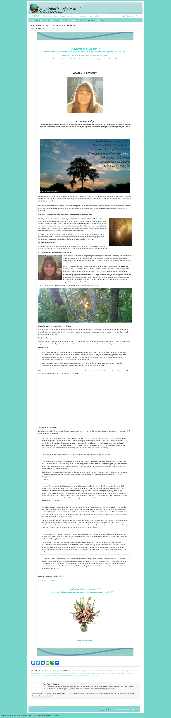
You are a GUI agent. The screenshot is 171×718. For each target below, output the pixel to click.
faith (126, 671)
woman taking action (59, 675)
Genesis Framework (119, 710)
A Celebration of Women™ (85, 8)
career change (88, 671)
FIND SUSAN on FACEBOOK (48, 581)
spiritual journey (73, 673)
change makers (99, 671)
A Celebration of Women (75, 671)
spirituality (91, 673)
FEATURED (50, 21)
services (51, 326)
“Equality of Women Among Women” (59, 16)
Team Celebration (52, 28)
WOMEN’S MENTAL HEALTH (74, 21)
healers (33, 673)
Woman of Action (46, 675)
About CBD (99, 20)
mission (65, 673)
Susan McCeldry (100, 673)
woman (38, 675)
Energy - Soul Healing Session (114, 671)
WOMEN (59, 21)
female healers (133, 671)
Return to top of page (38, 707)
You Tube (94, 675)
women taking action (83, 675)
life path (38, 673)
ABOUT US (35, 16)
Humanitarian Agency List (88, 16)
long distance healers (49, 673)
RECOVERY (89, 20)
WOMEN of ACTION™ (36, 20)
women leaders (71, 675)
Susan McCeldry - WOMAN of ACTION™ (119, 673)
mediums (59, 673)
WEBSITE (61, 576)
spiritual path (83, 673)
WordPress (130, 710)
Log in (137, 710)
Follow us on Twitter (133, 16)
